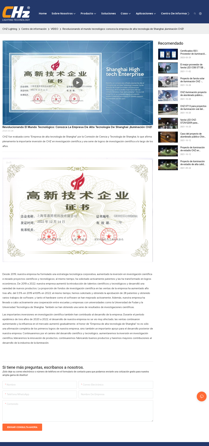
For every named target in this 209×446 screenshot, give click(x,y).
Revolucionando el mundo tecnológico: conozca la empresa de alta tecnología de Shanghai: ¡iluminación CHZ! (123, 29)
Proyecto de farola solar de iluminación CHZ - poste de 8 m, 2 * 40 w (192, 80)
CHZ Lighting (9, 29)
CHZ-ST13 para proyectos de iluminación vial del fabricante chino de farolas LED (193, 108)
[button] (188, 13)
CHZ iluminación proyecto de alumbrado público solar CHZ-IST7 (193, 94)
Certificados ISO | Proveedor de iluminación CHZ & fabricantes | (193, 52)
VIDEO (54, 29)
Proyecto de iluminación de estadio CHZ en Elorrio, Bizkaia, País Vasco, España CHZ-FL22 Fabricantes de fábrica (193, 149)
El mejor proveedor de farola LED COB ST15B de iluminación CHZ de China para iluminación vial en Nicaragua (193, 66)
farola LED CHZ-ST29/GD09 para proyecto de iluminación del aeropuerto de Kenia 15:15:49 (192, 121)
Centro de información (34, 29)
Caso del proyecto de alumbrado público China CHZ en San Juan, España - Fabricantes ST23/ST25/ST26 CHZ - (193, 135)
